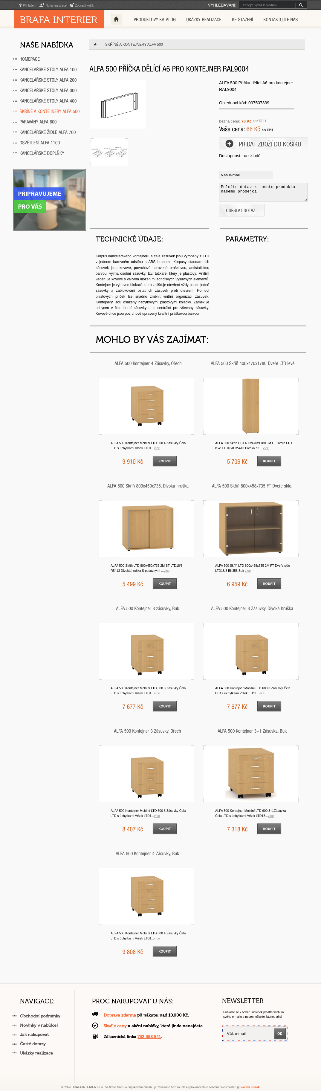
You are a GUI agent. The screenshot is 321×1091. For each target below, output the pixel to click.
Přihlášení (27, 5)
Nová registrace (53, 5)
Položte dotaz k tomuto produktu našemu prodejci (263, 192)
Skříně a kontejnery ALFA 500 (134, 44)
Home (116, 19)
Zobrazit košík (82, 5)
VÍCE (157, 448)
